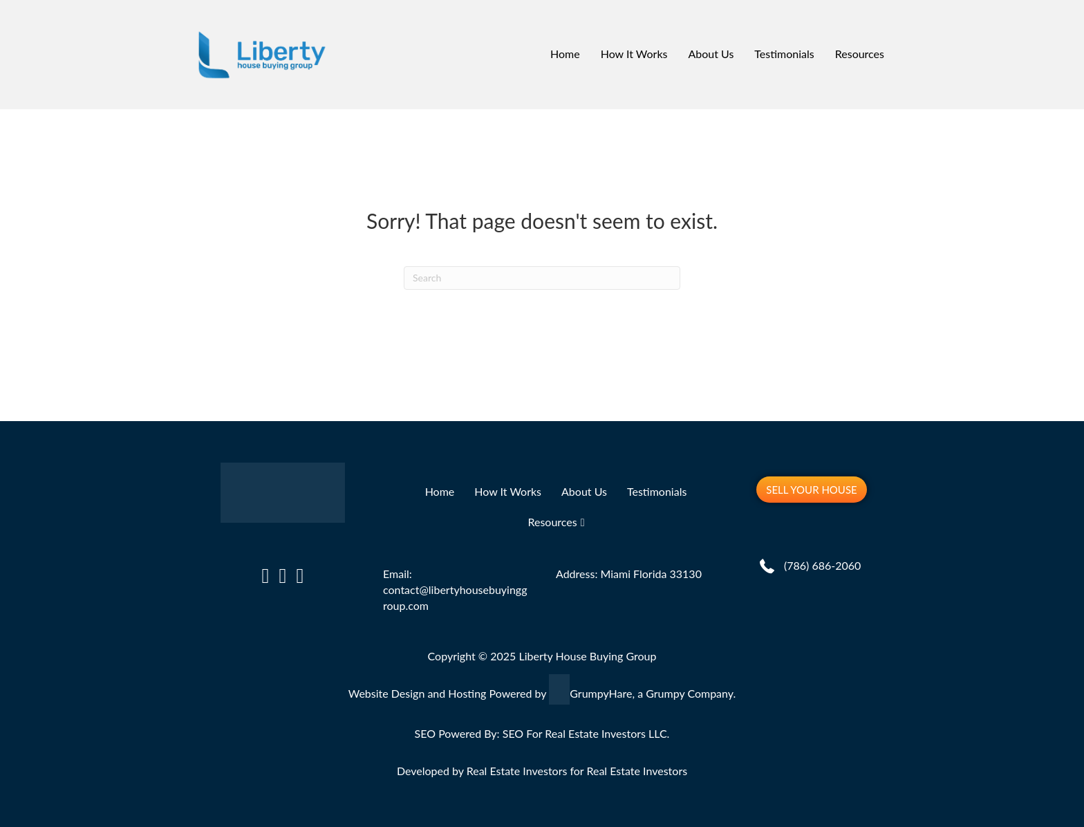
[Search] (542, 278)
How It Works (634, 53)
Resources (859, 53)
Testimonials (784, 53)
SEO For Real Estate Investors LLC (585, 733)
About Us (710, 53)
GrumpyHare (601, 693)
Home (565, 53)
